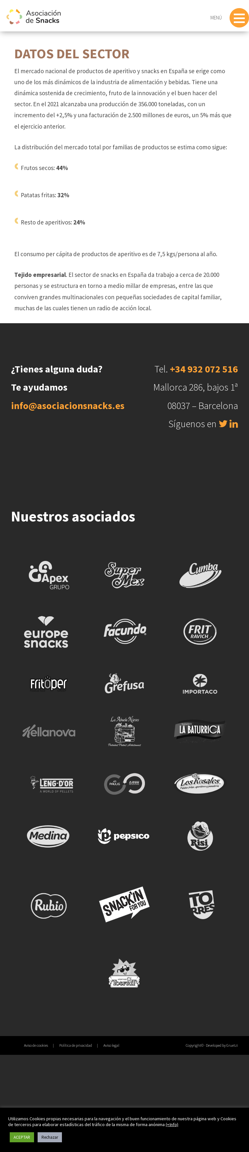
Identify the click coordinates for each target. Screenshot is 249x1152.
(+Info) (172, 1124)
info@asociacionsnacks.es (67, 405)
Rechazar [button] (50, 1137)
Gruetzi (232, 1045)
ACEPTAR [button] (22, 1137)
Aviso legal (111, 1045)
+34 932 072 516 (204, 369)
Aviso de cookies (36, 1045)
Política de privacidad (75, 1045)
